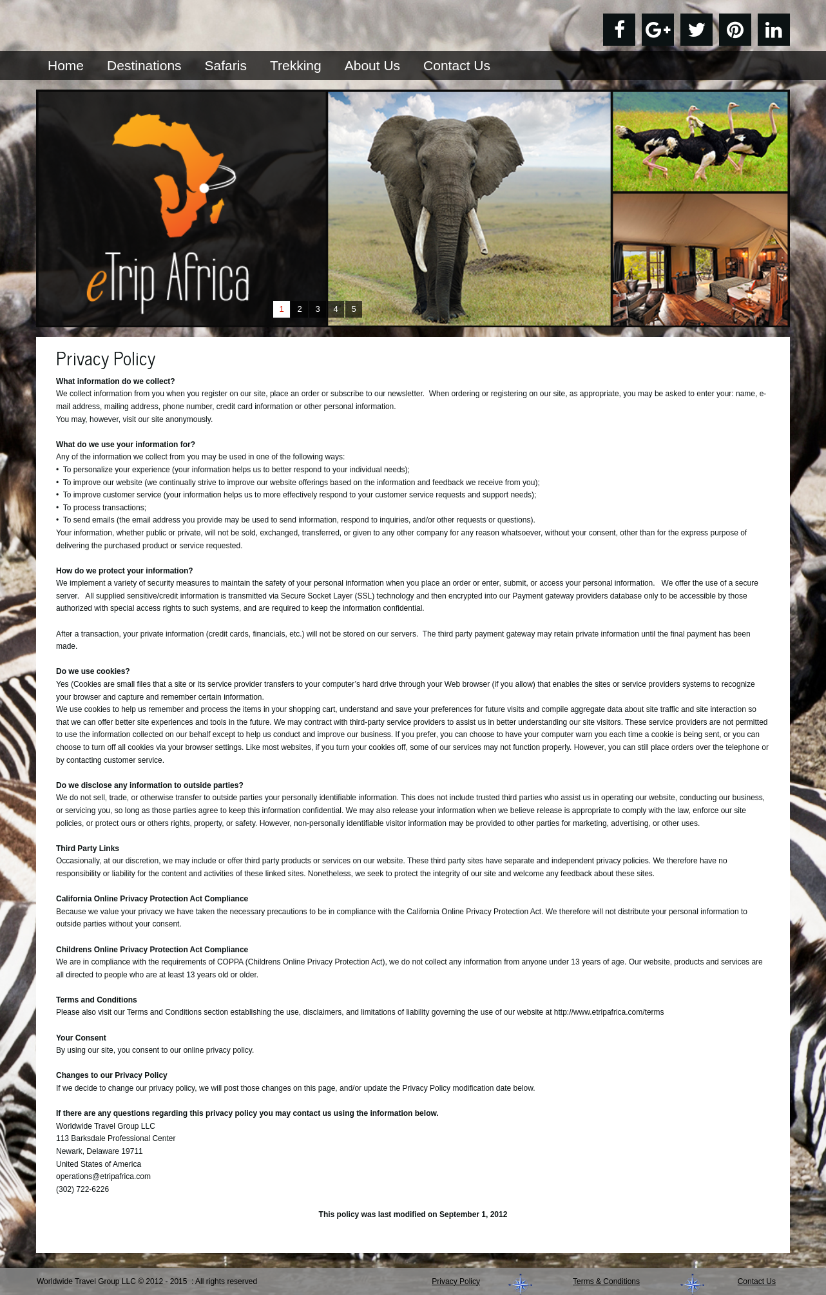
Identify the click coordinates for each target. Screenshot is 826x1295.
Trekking (296, 65)
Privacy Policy (456, 1281)
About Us (372, 65)
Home (66, 65)
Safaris (226, 65)
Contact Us (456, 65)
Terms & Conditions (606, 1281)
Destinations (144, 65)
